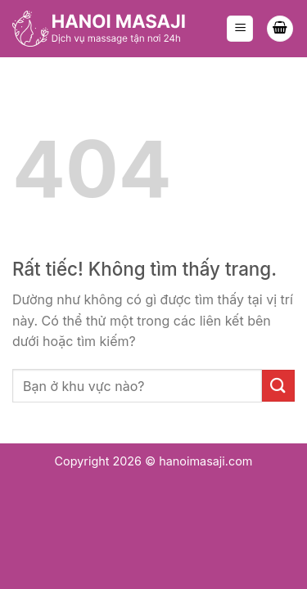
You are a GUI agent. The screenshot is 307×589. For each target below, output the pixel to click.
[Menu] (240, 29)
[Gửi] (278, 386)
